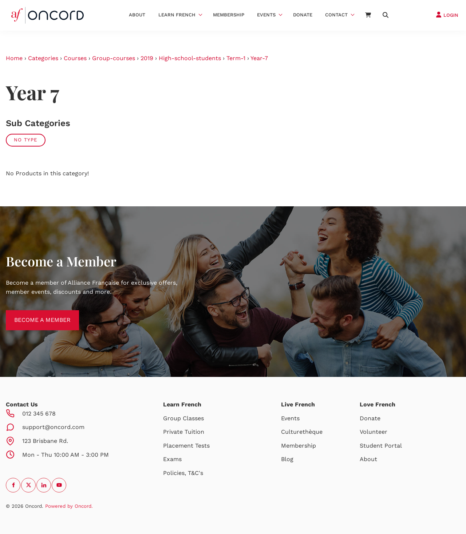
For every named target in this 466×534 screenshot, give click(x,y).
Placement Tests (186, 445)
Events (266, 14)
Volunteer (373, 431)
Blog (287, 459)
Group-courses (113, 58)
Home (14, 58)
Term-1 (235, 58)
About (137, 14)
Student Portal (381, 445)
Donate (302, 14)
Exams (172, 459)
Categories (43, 58)
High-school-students (190, 58)
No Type (25, 140)
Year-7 (259, 58)
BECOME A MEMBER (34, 314)
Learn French (177, 14)
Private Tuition (183, 431)
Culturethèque (302, 431)
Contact (336, 14)
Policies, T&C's (183, 472)
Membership (228, 14)
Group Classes (183, 418)
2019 (147, 58)
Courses (75, 58)
